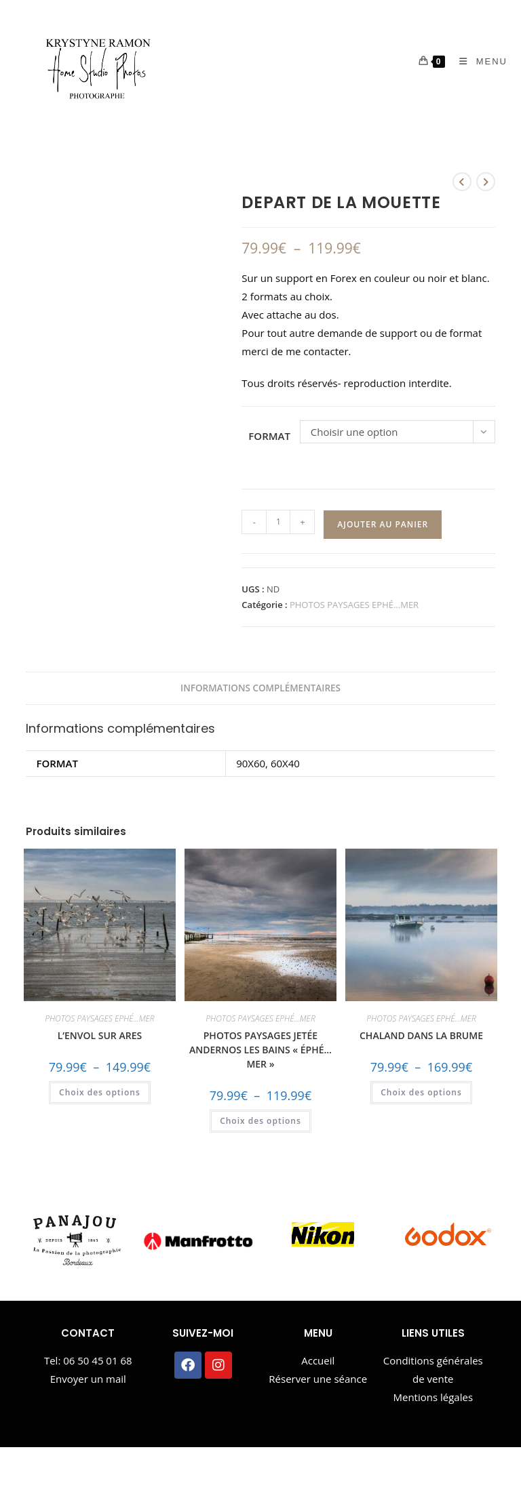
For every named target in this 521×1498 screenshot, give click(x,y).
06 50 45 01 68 (97, 1360)
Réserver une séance (318, 1378)
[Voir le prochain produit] (485, 181)
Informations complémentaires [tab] (260, 688)
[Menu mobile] (478, 61)
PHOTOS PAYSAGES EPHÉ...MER (354, 605)
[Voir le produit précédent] (461, 181)
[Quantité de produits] (278, 522)
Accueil (317, 1360)
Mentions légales (433, 1397)
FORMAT (269, 436)
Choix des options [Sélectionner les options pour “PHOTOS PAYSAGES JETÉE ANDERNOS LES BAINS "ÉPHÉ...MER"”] (260, 1121)
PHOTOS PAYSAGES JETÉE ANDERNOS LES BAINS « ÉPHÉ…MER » (260, 1049)
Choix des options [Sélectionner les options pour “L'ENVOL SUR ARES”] (99, 1092)
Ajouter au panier (382, 524)
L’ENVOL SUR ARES (100, 1035)
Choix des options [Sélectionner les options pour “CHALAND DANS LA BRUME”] (421, 1092)
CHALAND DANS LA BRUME (421, 1035)
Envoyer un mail (88, 1378)
